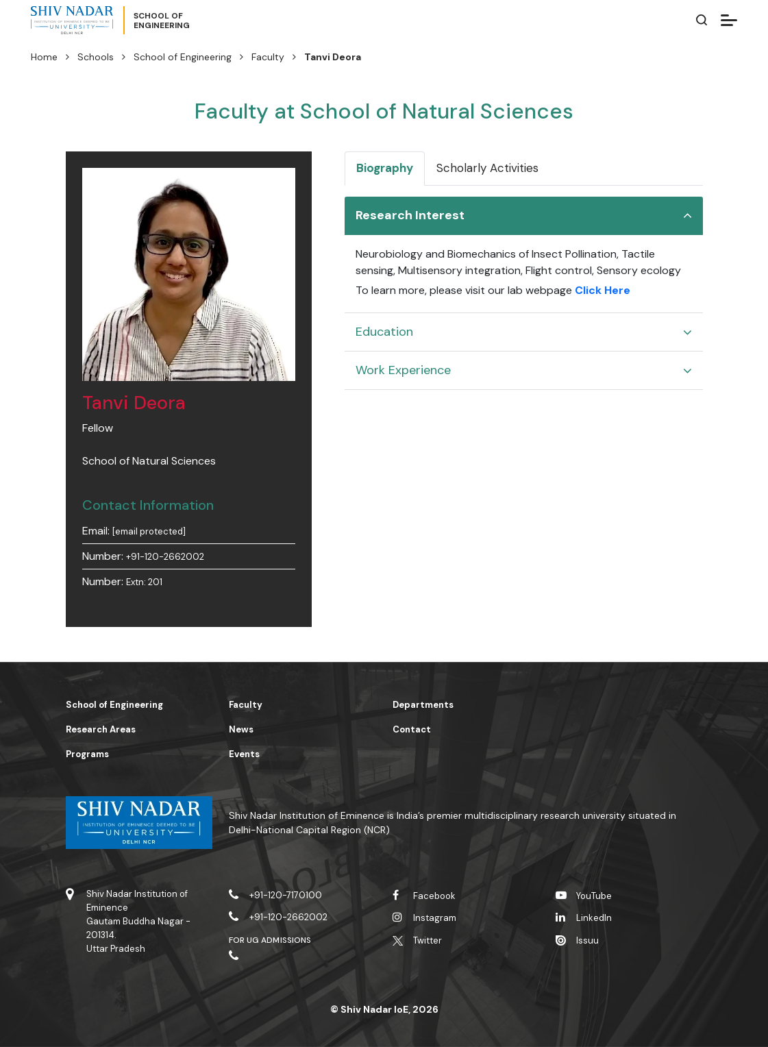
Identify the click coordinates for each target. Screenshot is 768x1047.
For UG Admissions (270, 940)
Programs (87, 754)
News (241, 729)
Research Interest (410, 215)
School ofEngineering (162, 20)
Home (44, 57)
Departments (423, 705)
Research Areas (101, 729)
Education (384, 331)
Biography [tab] (384, 167)
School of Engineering (183, 57)
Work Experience (403, 370)
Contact (412, 729)
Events (244, 754)
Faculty (267, 57)
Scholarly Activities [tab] (487, 167)
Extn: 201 (144, 582)
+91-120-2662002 (165, 557)
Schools (95, 57)
